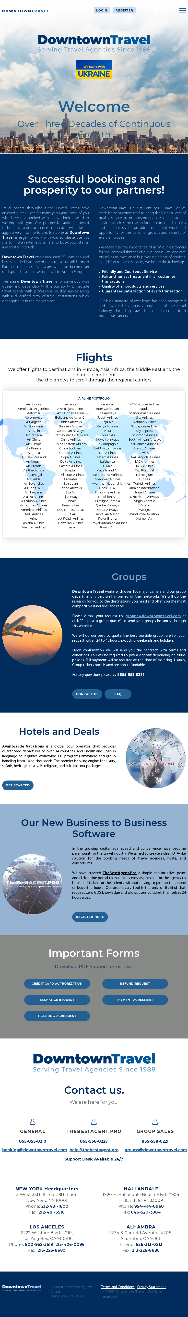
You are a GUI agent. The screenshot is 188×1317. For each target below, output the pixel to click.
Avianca (71, 404)
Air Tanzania (34, 492)
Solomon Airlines (144, 435)
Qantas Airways (107, 505)
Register (124, 10)
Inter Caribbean (107, 409)
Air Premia (34, 466)
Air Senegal (33, 475)
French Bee (70, 505)
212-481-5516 (52, 1212)
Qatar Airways (107, 510)
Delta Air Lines (70, 461)
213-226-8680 (52, 1250)
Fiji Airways (70, 497)
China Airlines (71, 439)
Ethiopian (71, 483)
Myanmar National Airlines (108, 483)
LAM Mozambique (107, 448)
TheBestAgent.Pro (120, 873)
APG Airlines (34, 514)
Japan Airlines (107, 417)
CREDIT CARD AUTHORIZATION (57, 983)
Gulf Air (70, 514)
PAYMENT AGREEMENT (135, 1000)
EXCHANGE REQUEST (57, 1000)
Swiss (145, 453)
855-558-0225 (94, 1141)
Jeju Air (107, 422)
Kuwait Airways (107, 439)
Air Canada (34, 435)
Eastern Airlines (70, 466)
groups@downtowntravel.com (153, 616)
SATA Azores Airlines (144, 404)
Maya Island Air (107, 470)
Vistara (145, 505)
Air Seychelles (34, 483)
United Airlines (144, 492)
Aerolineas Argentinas (34, 409)
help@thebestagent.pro (94, 1150)
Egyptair (70, 470)
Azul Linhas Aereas (70, 413)
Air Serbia (34, 479)
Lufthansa (107, 461)
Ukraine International (144, 488)
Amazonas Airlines (33, 505)
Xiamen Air (144, 518)
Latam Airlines (107, 457)
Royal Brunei (107, 518)
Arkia (33, 518)
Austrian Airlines (34, 527)
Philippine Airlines (107, 492)
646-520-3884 (146, 1212)
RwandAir (107, 527)
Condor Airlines (70, 453)
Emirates (70, 479)
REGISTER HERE (90, 917)
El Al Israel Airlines (71, 475)
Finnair (71, 501)
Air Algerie (33, 422)
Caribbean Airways (70, 431)
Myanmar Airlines (107, 479)
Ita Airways (107, 413)
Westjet (144, 510)
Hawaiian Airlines (70, 523)
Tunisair (144, 479)
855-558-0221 (155, 1141)
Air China (33, 439)
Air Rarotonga (33, 470)
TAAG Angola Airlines (144, 457)
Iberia (71, 527)
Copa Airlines (70, 457)
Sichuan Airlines (144, 422)
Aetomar (33, 413)
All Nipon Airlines (33, 501)
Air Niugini (33, 461)
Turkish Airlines (144, 483)
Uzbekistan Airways (144, 497)
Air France (33, 448)
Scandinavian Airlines (144, 413)
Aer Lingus (34, 404)
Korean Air (107, 435)
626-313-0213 (149, 1244)
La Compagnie (107, 444)
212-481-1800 (55, 1206)
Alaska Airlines (33, 497)
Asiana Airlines (33, 523)
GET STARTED (18, 785)
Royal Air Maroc (107, 514)
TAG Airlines (144, 466)
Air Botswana (34, 426)
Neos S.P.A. (107, 488)
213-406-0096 (70, 1244)
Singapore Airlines (144, 426)
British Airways (71, 422)
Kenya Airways (107, 426)
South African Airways (145, 439)
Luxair (107, 466)
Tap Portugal (144, 470)
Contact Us (87, 694)
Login (101, 10)
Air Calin (34, 431)
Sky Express (144, 431)
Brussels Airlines (70, 426)
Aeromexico (34, 417)
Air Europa (34, 444)
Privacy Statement (151, 1287)
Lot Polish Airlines (71, 518)
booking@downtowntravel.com (32, 1150)
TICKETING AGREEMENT (57, 1016)
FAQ (118, 694)
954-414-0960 (149, 1206)
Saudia (144, 409)
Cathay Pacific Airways (71, 435)
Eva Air (71, 492)
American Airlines (34, 510)
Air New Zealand (34, 457)
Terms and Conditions (118, 1287)
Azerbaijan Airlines (70, 409)
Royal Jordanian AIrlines (108, 523)
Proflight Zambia (107, 501)
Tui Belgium (144, 475)
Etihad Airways (71, 488)
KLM (107, 431)
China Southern (70, 448)
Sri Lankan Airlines (144, 444)
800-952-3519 (39, 1244)
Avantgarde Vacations (23, 746)
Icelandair (107, 404)
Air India (34, 453)
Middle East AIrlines (107, 475)
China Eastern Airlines (71, 444)
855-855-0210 (32, 1141)
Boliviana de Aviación (70, 417)
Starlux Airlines (144, 448)
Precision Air (107, 497)
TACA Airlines (144, 461)
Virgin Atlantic (144, 501)
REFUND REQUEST (135, 983)
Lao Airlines (107, 453)
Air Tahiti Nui (33, 488)
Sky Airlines (144, 417)
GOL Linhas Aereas (70, 510)
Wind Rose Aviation (144, 514)
